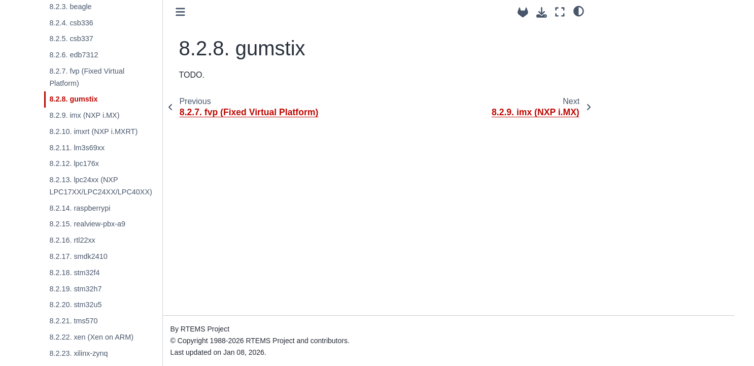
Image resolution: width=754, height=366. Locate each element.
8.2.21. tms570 (73, 321)
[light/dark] (578, 10)
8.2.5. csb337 (71, 39)
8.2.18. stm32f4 (74, 273)
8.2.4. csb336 (71, 23)
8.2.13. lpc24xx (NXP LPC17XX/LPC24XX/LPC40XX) (100, 186)
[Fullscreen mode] (560, 12)
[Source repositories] (522, 12)
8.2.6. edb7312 (73, 55)
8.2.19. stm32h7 (75, 289)
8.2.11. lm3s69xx (77, 148)
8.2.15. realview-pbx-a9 (87, 224)
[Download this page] (541, 12)
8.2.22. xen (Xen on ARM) (91, 337)
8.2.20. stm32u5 (75, 305)
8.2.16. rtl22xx (72, 240)
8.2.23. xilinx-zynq (78, 353)
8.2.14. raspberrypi (79, 208)
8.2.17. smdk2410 (78, 256)
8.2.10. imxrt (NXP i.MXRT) (93, 131)
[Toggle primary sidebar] (180, 12)
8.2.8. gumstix (73, 99)
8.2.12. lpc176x (74, 163)
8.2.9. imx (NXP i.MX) (84, 115)
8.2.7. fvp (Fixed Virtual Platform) (86, 77)
